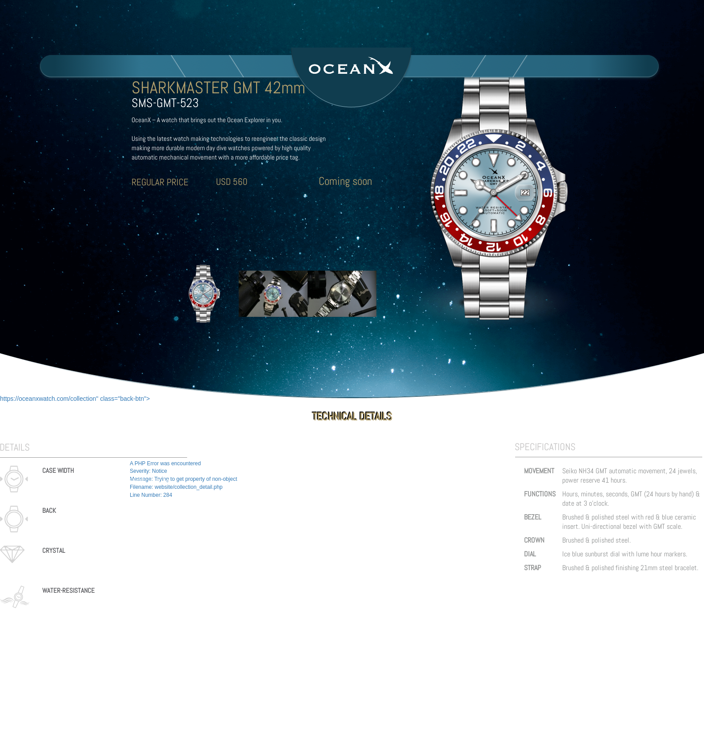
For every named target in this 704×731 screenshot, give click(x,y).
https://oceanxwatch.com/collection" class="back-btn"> (75, 398)
